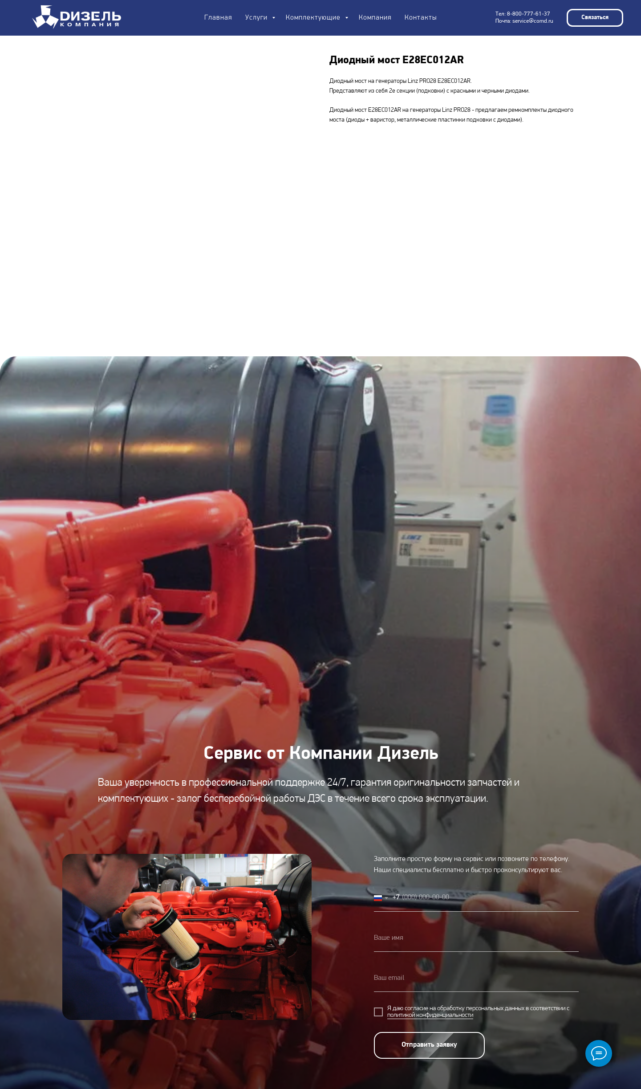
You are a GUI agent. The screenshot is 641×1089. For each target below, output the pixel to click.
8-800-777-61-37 (528, 14)
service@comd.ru (532, 21)
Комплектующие (314, 17)
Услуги (257, 17)
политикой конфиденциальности (430, 1015)
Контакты (421, 17)
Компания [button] (375, 17)
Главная (218, 17)
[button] (595, 18)
